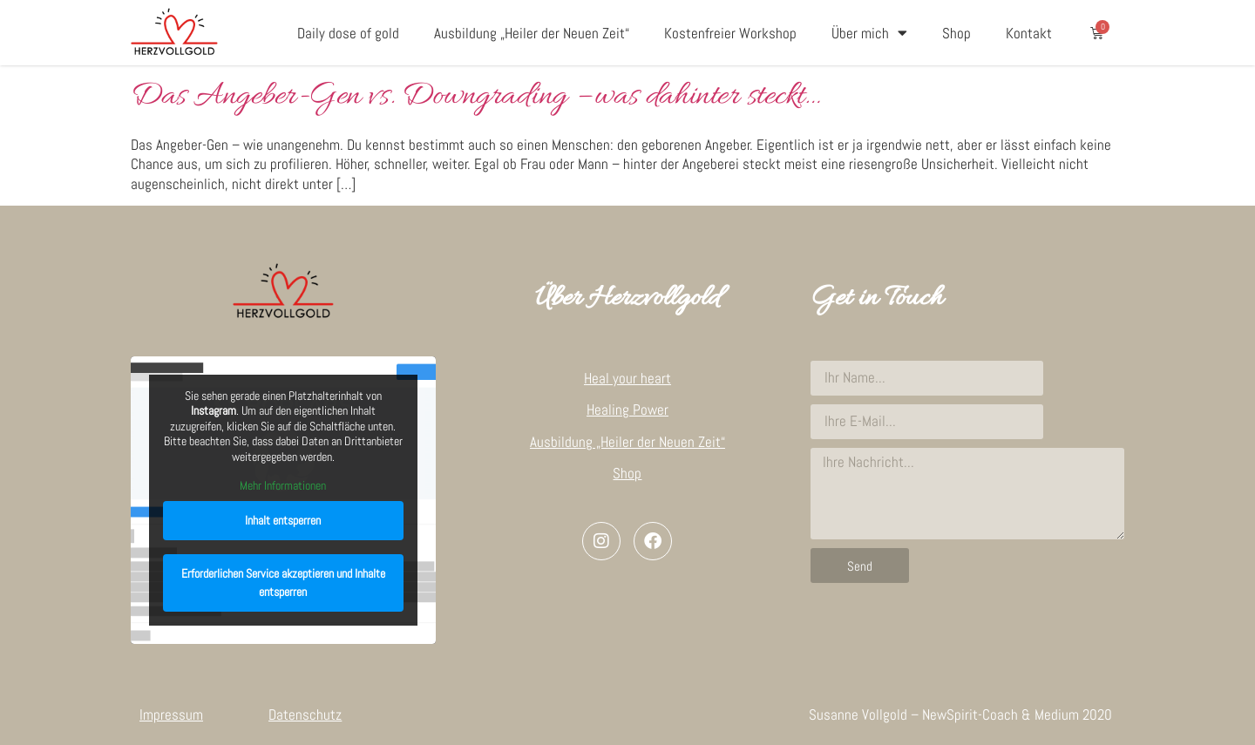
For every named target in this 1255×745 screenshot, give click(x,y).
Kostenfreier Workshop (730, 33)
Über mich (869, 33)
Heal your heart (627, 378)
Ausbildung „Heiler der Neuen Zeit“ (531, 33)
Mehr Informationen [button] (283, 485)
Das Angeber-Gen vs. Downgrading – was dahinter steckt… (475, 97)
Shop (956, 33)
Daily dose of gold (348, 33)
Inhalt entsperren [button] (283, 520)
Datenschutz (305, 714)
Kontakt (1029, 33)
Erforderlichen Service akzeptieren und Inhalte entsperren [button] (283, 582)
